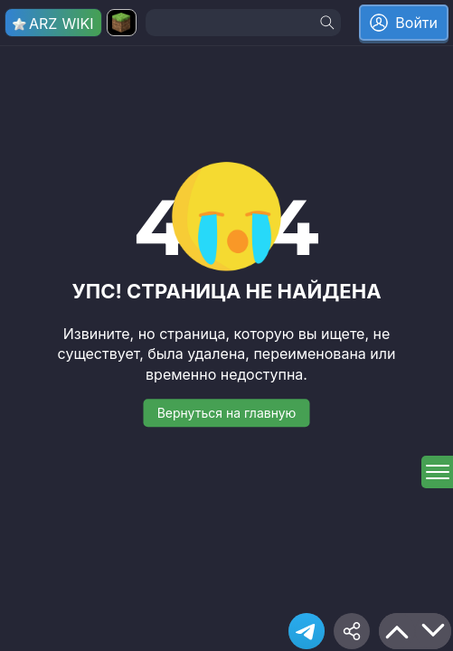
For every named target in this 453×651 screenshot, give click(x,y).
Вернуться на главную (227, 412)
